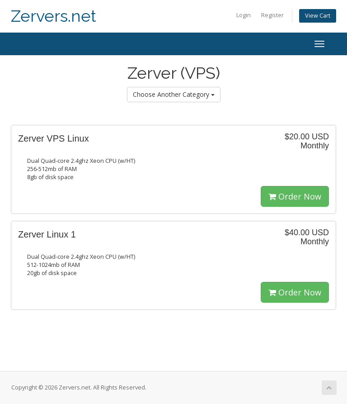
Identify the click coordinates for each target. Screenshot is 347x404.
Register (272, 15)
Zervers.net (53, 16)
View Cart (317, 15)
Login (243, 15)
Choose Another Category (174, 94)
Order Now (294, 196)
